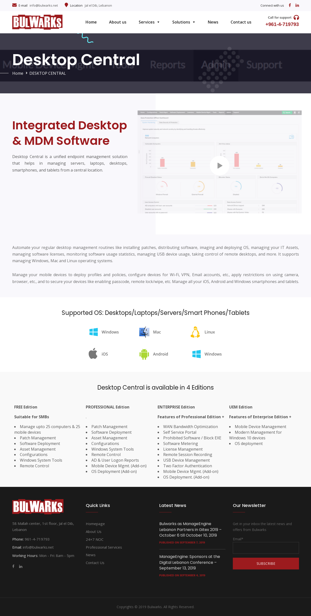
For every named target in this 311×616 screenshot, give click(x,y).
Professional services (104, 547)
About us (117, 22)
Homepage (95, 523)
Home (91, 22)
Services (147, 22)
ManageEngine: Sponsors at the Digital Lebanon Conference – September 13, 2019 (189, 562)
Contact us (241, 22)
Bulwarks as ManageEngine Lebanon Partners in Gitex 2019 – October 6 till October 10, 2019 (190, 529)
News (213, 22)
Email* (266, 545)
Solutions (181, 22)
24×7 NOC (94, 539)
